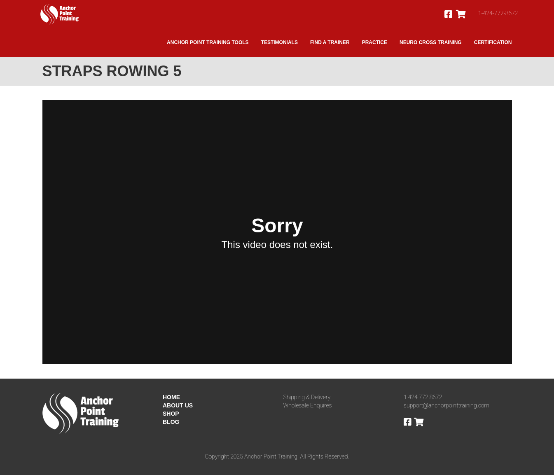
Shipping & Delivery (307, 397)
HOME (171, 397)
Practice (374, 42)
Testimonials (279, 42)
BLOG (171, 422)
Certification (493, 42)
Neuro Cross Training (431, 42)
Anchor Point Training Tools (207, 42)
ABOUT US (178, 405)
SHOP (171, 413)
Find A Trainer (330, 42)
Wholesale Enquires (307, 405)
